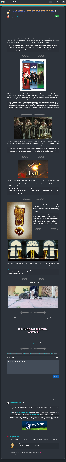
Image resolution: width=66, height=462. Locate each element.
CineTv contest (26, 42)
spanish (39, 353)
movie (20, 353)
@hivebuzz (13, 436)
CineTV (57, 16)
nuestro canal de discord (23, 412)
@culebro (13, 16)
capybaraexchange (35, 414)
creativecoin (33, 353)
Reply (56, 376)
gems (55, 353)
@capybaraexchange (16, 402)
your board (22, 450)
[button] (63, 2)
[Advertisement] (33, 28)
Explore (9, 2)
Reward (55, 399)
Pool (16, 2)
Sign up (59, 2)
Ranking (39, 450)
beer (28, 353)
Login (54, 2)
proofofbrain (46, 353)
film (24, 353)
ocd (52, 353)
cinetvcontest (10, 353)
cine (16, 353)
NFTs (13, 2)
